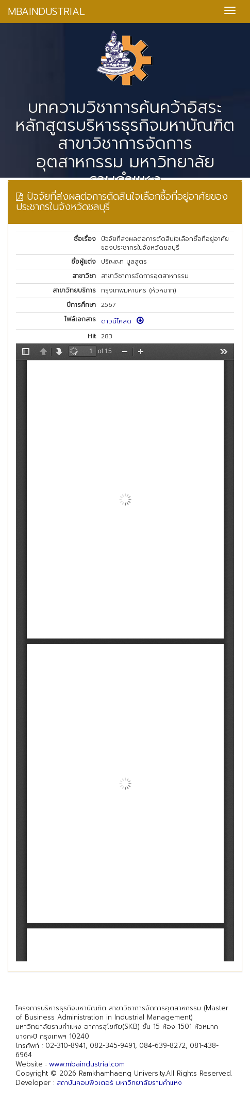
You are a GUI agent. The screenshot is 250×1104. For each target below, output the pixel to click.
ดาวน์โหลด (122, 321)
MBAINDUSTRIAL (46, 11)
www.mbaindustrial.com (87, 1064)
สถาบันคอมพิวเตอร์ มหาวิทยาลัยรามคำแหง (119, 1083)
